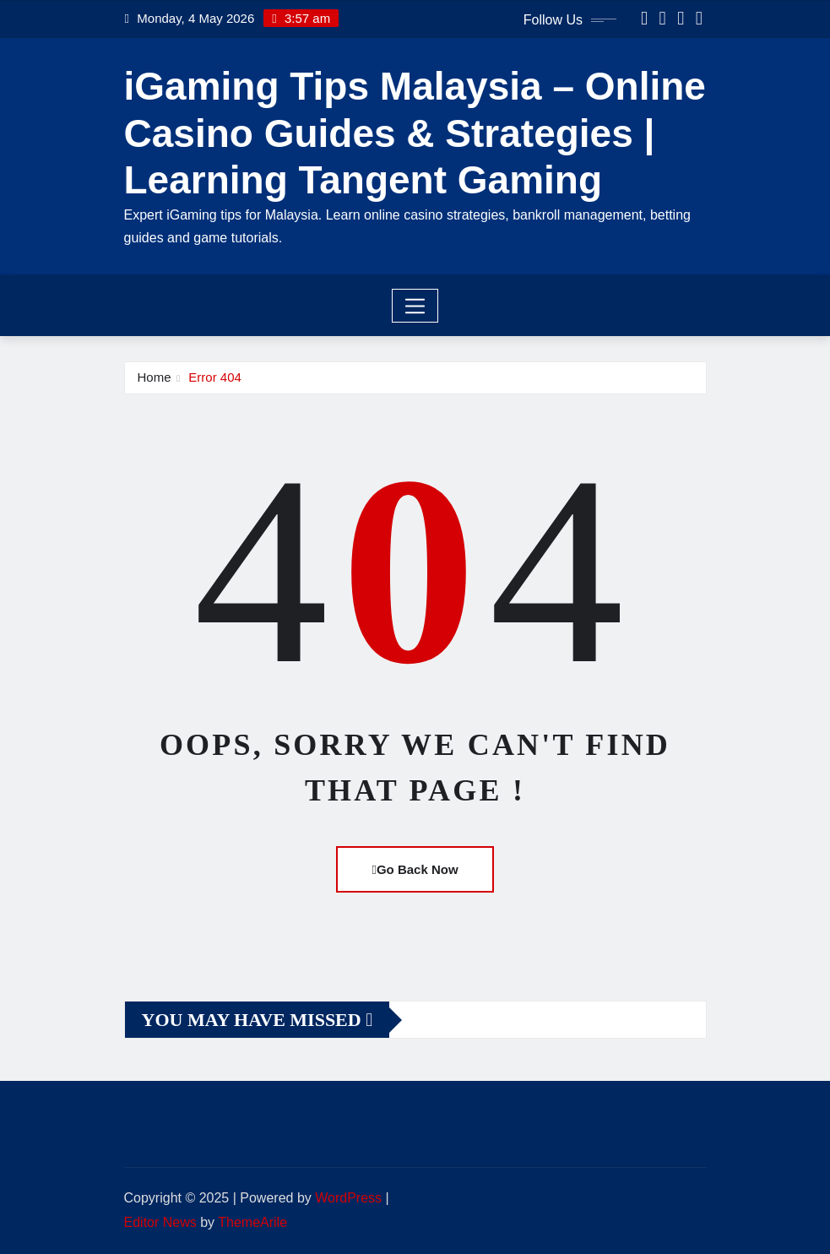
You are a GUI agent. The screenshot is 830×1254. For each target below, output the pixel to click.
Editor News (160, 1222)
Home (154, 377)
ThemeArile (252, 1222)
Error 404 (214, 377)
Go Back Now (415, 869)
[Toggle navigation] (415, 306)
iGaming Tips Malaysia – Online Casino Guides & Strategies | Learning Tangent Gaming (415, 132)
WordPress (348, 1198)
